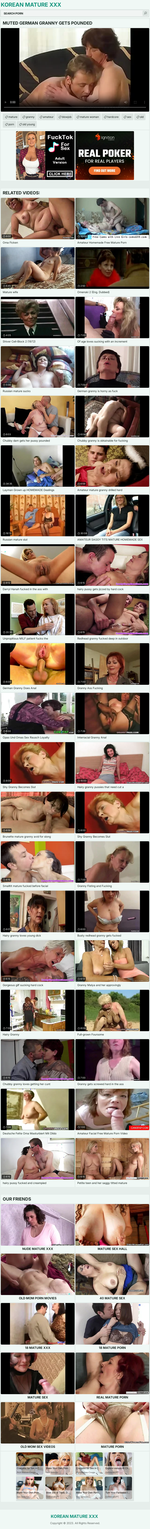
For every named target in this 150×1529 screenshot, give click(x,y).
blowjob (66, 116)
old (142, 116)
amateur (48, 116)
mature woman (89, 116)
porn (11, 124)
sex (129, 116)
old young (28, 124)
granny (30, 116)
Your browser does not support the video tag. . (75, 70)
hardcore (113, 116)
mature (12, 116)
